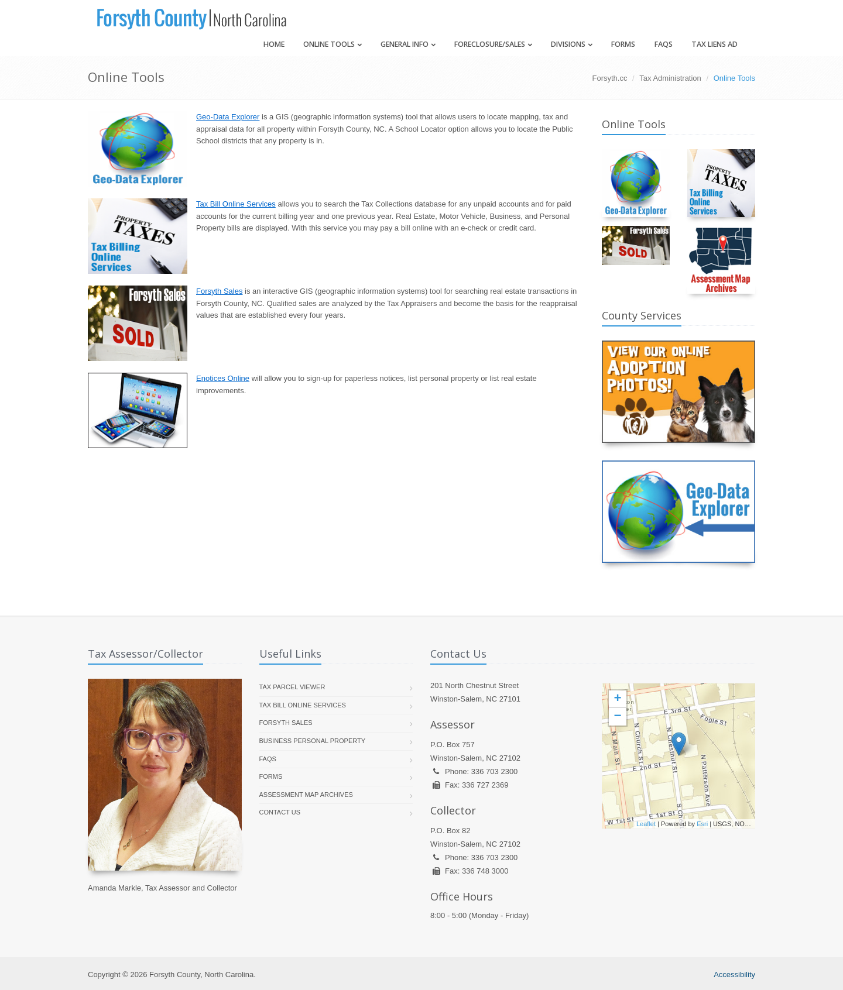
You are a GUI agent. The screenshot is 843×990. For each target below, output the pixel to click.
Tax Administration (670, 78)
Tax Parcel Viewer (292, 686)
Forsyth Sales (219, 291)
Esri (702, 823)
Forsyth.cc (610, 78)
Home (274, 44)
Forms (623, 44)
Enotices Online (222, 378)
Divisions (571, 44)
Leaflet (646, 823)
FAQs (663, 44)
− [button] (617, 717)
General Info (408, 44)
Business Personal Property (312, 740)
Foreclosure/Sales (493, 44)
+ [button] (617, 699)
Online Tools (332, 44)
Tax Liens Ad (714, 44)
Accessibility (734, 974)
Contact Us (280, 812)
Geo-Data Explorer (227, 116)
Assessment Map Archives (306, 794)
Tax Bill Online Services (236, 204)
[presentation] (679, 756)
